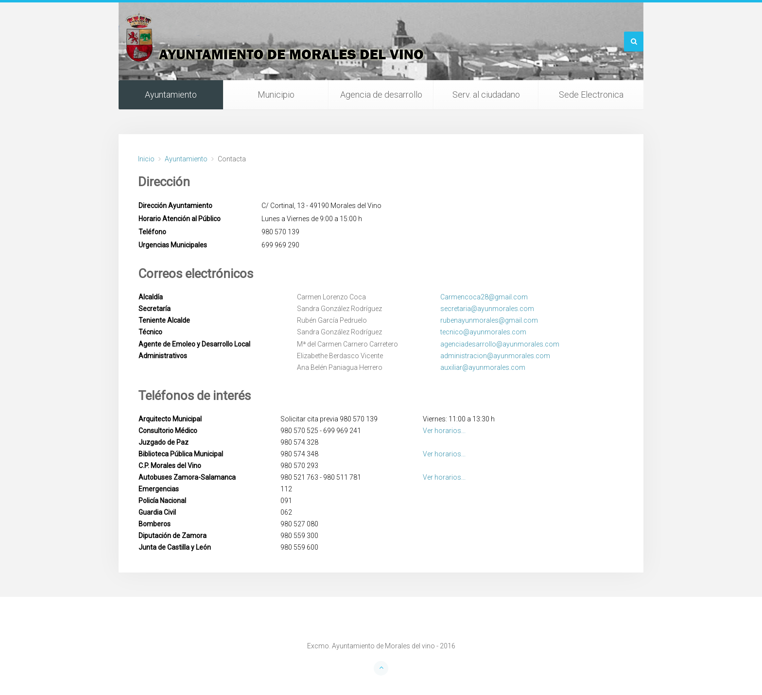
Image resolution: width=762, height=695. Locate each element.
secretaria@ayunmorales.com (487, 309)
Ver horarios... (444, 430)
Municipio (276, 94)
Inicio (146, 159)
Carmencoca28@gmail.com (484, 297)
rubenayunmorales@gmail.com (489, 320)
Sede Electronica (591, 94)
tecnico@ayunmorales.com (483, 332)
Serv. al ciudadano (486, 94)
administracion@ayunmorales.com (495, 356)
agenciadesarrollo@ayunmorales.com (499, 344)
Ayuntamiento (171, 94)
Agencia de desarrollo (381, 94)
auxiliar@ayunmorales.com (482, 367)
